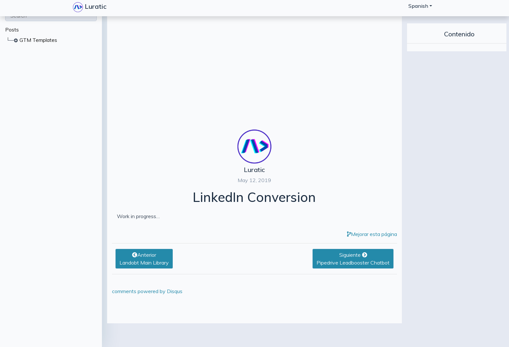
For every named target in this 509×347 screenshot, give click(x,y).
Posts (12, 29)
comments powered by (147, 291)
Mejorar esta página (372, 234)
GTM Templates (38, 40)
